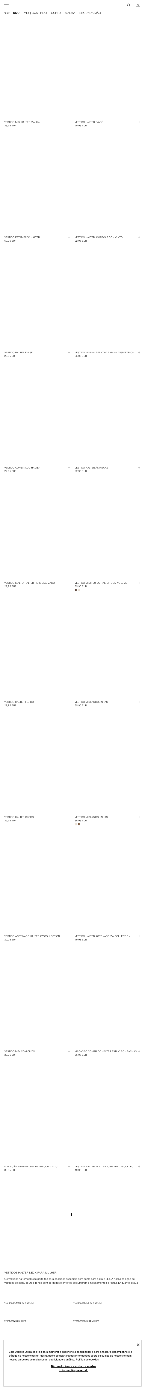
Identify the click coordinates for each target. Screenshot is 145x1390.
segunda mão (90, 13)
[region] (72, 1363)
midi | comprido (35, 13)
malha (70, 13)
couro (29, 1283)
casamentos (99, 1283)
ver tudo (12, 13)
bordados (54, 1283)
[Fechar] (138, 1344)
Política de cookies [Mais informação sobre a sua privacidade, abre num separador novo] (87, 1359)
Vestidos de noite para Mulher (19, 1303)
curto (56, 13)
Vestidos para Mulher (15, 1321)
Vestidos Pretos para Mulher (87, 1303)
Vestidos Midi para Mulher (86, 1321)
